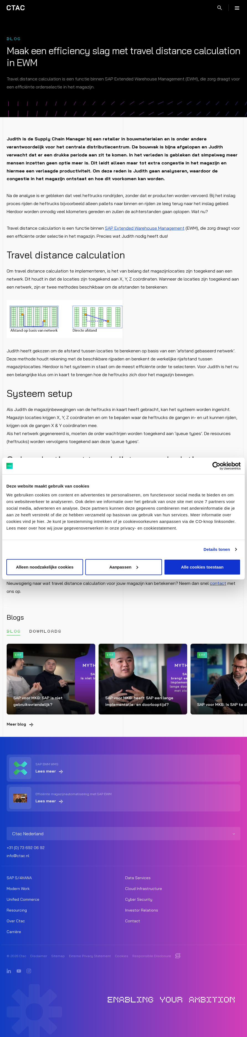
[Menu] (237, 7)
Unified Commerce (23, 899)
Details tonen (217, 549)
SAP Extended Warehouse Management (144, 228)
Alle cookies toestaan (202, 566)
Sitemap (58, 956)
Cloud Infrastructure (143, 888)
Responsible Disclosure (151, 956)
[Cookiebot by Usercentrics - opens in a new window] (216, 466)
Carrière (14, 931)
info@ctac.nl (18, 855)
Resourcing (17, 910)
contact (218, 583)
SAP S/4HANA (19, 877)
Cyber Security (138, 899)
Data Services (138, 877)
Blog (14, 631)
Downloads (45, 631)
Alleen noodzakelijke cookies (45, 566)
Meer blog (16, 724)
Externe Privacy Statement (90, 956)
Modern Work (18, 888)
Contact (132, 920)
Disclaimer (38, 956)
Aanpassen (123, 566)
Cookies (121, 956)
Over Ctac (16, 920)
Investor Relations (141, 910)
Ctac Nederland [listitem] (27, 833)
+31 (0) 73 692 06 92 (26, 847)
